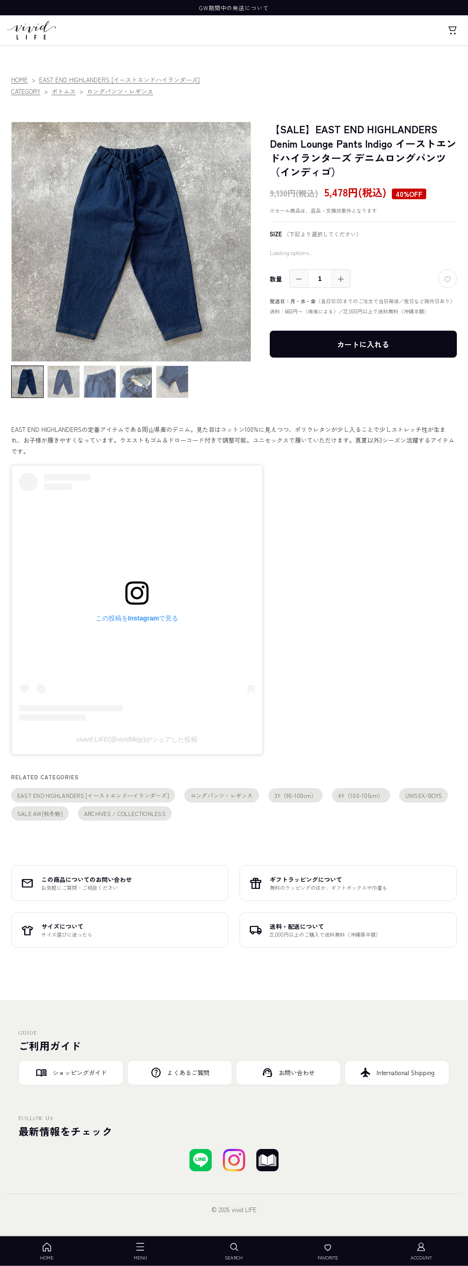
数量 (276, 278)
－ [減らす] (299, 278)
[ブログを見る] (267, 1160)
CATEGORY (25, 91)
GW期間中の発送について (234, 8)
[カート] (452, 30)
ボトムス (64, 91)
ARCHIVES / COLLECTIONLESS (125, 813)
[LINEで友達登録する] (200, 1160)
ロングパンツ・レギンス (120, 91)
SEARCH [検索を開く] (234, 1251)
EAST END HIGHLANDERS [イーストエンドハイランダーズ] (119, 79)
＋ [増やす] (340, 278)
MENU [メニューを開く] (140, 1251)
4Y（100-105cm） (361, 795)
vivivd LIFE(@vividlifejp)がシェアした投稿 (137, 739)
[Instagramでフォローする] (234, 1160)
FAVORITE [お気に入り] (328, 1251)
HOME (19, 79)
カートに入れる (363, 344)
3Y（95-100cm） (295, 795)
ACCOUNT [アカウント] (421, 1251)
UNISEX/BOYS (423, 795)
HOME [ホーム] (46, 1251)
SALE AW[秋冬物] (40, 813)
